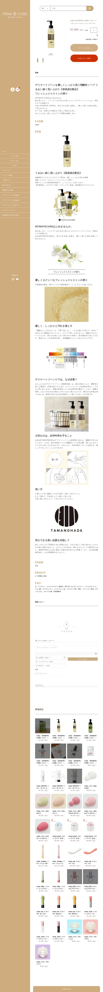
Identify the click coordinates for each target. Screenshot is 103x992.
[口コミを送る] (83, 659)
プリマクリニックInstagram (11, 200)
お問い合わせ (6, 185)
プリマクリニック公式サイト (11, 205)
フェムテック (6, 170)
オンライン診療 (7, 175)
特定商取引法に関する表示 (10, 215)
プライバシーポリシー (9, 210)
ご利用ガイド (6, 180)
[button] (36, 37)
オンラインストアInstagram (11, 195)
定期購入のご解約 (7, 190)
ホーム (4, 151)
